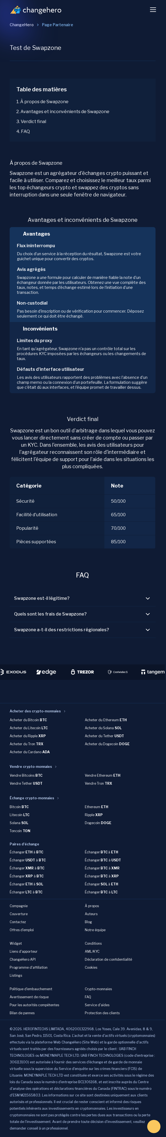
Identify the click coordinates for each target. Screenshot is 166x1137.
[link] (57, 24)
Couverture (19, 914)
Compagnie (19, 906)
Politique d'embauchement (31, 989)
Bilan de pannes (22, 1013)
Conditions (93, 943)
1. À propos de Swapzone (42, 101)
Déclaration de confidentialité (108, 959)
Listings (16, 975)
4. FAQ (23, 131)
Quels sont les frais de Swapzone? (82, 614)
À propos (92, 906)
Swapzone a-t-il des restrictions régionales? (82, 630)
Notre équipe (95, 930)
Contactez (18, 922)
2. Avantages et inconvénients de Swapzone (62, 111)
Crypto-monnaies (98, 989)
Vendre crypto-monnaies (31, 767)
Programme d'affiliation (29, 967)
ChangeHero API (23, 959)
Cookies (91, 967)
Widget (16, 943)
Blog (88, 922)
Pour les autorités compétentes (34, 1005)
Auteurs (91, 914)
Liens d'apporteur (24, 951)
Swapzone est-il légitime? (82, 598)
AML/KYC (92, 951)
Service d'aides (97, 1005)
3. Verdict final (31, 121)
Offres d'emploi (22, 930)
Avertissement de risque (29, 997)
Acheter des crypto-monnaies (35, 711)
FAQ (88, 997)
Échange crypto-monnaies (32, 798)
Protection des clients (102, 1013)
